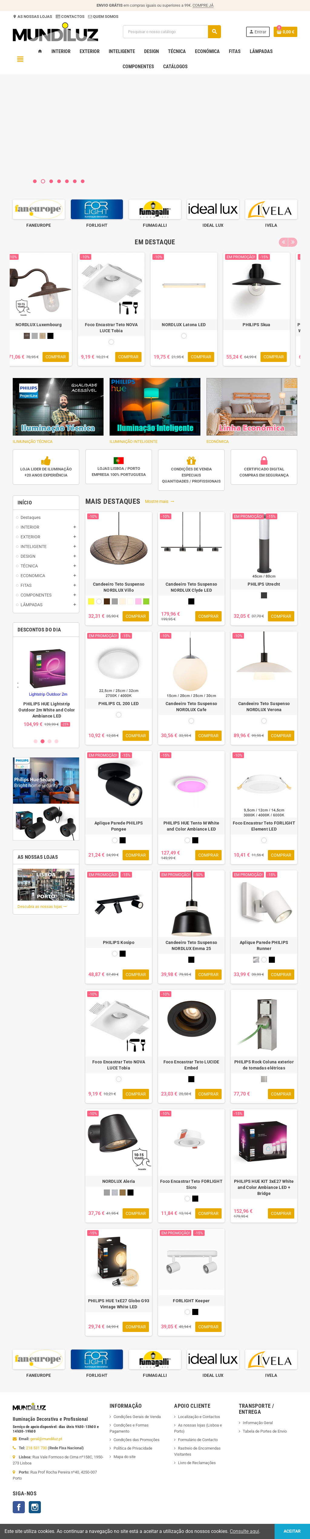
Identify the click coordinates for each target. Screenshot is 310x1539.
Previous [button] (283, 241)
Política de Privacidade (133, 1448)
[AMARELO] (91, 601)
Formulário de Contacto (198, 1439)
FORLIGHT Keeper (191, 1300)
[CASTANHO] (107, 601)
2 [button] (43, 741)
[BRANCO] (119, 342)
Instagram (35, 1507)
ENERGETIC (39, 225)
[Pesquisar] (172, 31)
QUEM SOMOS (105, 16)
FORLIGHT (155, 225)
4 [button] (56, 741)
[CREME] (123, 601)
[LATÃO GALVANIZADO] (123, 1192)
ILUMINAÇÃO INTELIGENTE (155, 410)
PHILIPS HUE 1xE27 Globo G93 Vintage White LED (119, 1303)
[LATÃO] (50, 336)
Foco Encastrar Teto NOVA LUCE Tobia (118, 327)
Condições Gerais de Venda (137, 1416)
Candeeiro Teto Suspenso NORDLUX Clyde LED (191, 587)
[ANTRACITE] (264, 595)
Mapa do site (125, 1456)
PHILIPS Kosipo (118, 942)
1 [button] (36, 741)
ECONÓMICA (251, 410)
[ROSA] (138, 601)
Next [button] (292, 241)
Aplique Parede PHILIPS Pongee (118, 826)
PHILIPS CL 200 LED (118, 703)
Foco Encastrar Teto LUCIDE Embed (191, 1064)
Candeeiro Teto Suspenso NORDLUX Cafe (191, 706)
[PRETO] (58, 336)
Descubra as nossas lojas (42, 906)
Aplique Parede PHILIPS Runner (264, 945)
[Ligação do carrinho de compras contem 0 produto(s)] (285, 32)
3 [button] (49, 741)
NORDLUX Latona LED (191, 324)
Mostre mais (159, 501)
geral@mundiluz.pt (46, 1439)
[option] (39, 214)
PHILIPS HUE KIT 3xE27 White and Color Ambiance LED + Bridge (264, 1187)
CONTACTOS (72, 16)
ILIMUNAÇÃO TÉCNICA (58, 410)
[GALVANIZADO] (115, 1192)
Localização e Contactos (199, 1416)
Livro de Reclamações (197, 1462)
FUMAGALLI (213, 225)
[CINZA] (115, 601)
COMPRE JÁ (203, 5)
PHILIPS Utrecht (264, 584)
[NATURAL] (130, 601)
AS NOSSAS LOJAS (34, 16)
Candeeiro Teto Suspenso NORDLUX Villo (118, 587)
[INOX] (264, 1079)
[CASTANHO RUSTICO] (34, 336)
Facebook (19, 1507)
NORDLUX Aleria (118, 1181)
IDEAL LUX (271, 225)
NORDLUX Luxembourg (46, 324)
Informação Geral (258, 1422)
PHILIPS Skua (264, 324)
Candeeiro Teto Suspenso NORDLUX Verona (264, 706)
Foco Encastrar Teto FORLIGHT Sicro (191, 1184)
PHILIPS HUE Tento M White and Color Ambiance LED (191, 826)
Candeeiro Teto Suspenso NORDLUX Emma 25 (191, 945)
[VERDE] (146, 601)
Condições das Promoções (137, 1439)
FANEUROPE (96, 225)
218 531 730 (36, 1448)
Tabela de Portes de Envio (265, 1431)
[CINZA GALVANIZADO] (42, 336)
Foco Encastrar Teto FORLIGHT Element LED (264, 826)
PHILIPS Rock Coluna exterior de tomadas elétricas (264, 1064)
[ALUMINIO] (256, 960)
